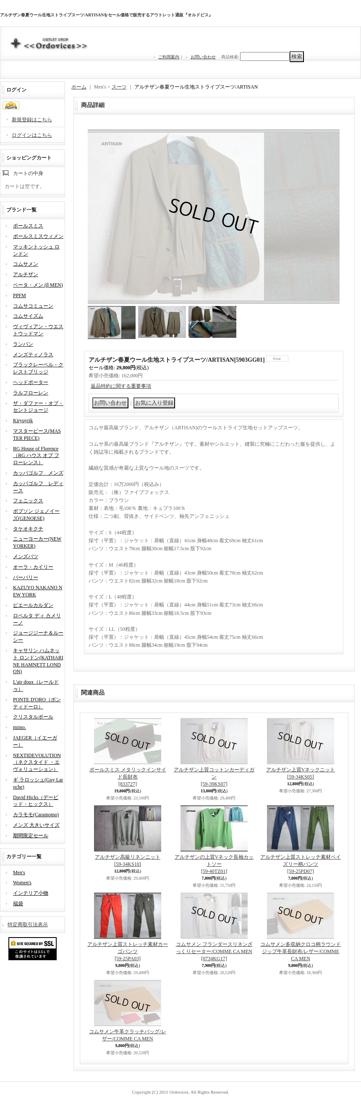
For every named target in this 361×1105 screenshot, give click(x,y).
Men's (19, 872)
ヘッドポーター (30, 382)
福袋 (18, 903)
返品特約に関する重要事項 (121, 386)
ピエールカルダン (33, 605)
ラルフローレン (30, 393)
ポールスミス (28, 226)
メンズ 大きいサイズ (36, 825)
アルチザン (25, 274)
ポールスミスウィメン (38, 236)
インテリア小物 (30, 893)
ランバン (23, 344)
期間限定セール (30, 836)
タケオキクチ (28, 529)
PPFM (19, 295)
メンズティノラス (33, 355)
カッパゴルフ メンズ (38, 473)
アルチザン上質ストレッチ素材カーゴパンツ (127, 951)
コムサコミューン (33, 306)
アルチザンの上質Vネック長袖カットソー (214, 864)
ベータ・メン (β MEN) (38, 285)
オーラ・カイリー (33, 567)
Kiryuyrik (23, 420)
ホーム (78, 87)
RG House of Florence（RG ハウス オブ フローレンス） (36, 456)
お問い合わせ (203, 57)
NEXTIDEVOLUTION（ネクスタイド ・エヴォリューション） (37, 762)
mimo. (19, 727)
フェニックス (28, 501)
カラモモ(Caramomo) (36, 815)
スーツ (119, 87)
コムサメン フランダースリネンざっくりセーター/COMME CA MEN (214, 951)
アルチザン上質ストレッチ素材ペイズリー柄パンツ (300, 864)
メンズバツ (25, 556)
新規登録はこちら (32, 120)
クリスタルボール (33, 717)
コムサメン (25, 264)
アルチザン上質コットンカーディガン (214, 777)
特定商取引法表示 (28, 924)
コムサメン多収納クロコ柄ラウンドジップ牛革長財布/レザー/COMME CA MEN (300, 951)
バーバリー (25, 577)
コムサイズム (28, 316)
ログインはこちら (32, 135)
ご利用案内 (168, 57)
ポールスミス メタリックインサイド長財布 (127, 777)
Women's (22, 883)
